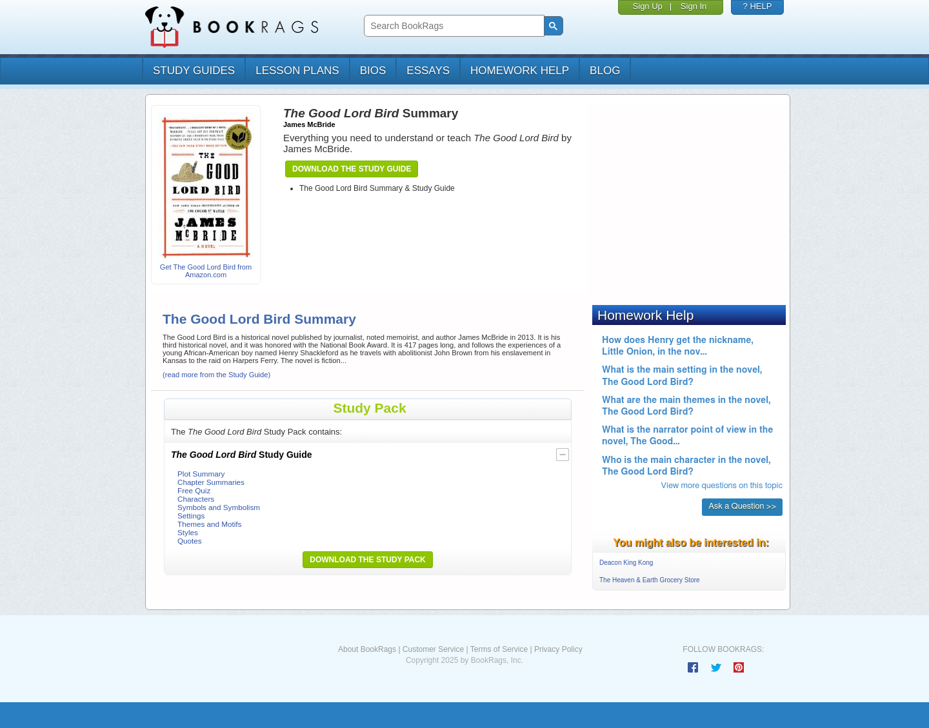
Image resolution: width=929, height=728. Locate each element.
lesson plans (297, 70)
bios (373, 70)
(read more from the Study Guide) (216, 375)
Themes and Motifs (209, 524)
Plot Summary (201, 473)
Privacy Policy (558, 649)
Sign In (693, 6)
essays (428, 70)
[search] (452, 26)
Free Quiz (193, 490)
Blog (605, 70)
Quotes (189, 540)
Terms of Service (499, 649)
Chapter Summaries (211, 482)
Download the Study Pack (368, 559)
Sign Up (648, 6)
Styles (187, 532)
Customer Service (433, 649)
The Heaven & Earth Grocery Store (649, 580)
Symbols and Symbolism (218, 507)
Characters (195, 499)
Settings (191, 515)
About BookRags (367, 649)
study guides (194, 70)
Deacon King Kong (626, 562)
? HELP (757, 6)
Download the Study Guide (351, 168)
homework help (519, 70)
